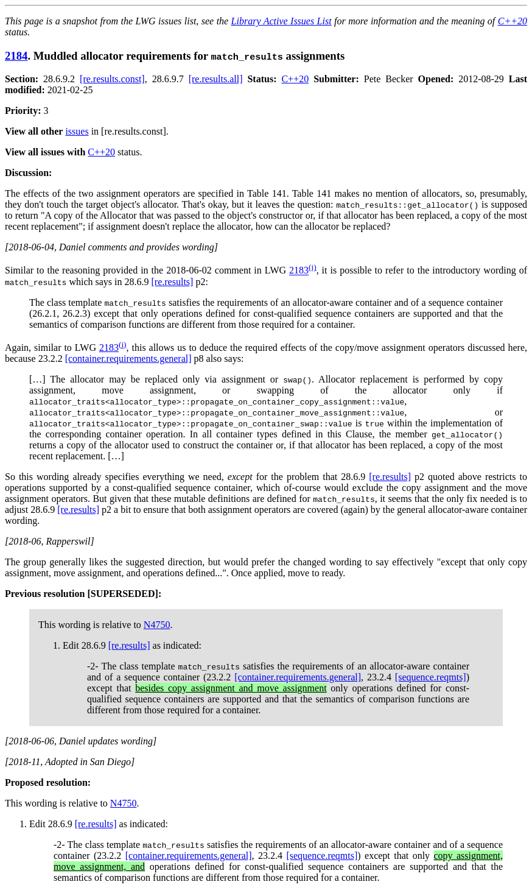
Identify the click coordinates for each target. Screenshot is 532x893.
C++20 (512, 21)
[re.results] (173, 282)
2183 (299, 271)
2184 (16, 55)
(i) (313, 267)
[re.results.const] (112, 79)
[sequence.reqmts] (430, 677)
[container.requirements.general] (128, 358)
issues (76, 131)
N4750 (157, 624)
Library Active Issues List (281, 21)
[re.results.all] (216, 79)
